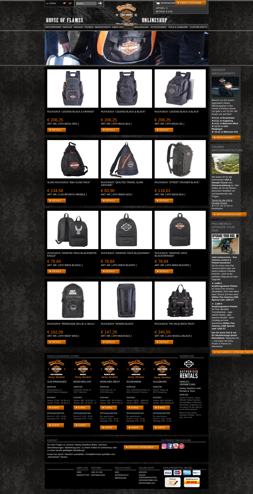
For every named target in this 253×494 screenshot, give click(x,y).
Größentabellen (148, 480)
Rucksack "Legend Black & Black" (123, 111)
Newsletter (83, 475)
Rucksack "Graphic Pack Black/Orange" (171, 254)
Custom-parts (198, 27)
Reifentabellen (147, 483)
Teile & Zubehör (178, 27)
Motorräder (53, 27)
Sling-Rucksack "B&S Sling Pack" (68, 182)
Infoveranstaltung (229, 214)
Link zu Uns (97, 472)
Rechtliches (123, 468)
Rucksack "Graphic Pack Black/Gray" (125, 253)
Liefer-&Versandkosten (148, 476)
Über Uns (82, 468)
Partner (96, 468)
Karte (55, 425)
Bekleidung (141, 27)
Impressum (120, 478)
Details (56, 130)
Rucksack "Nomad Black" (117, 323)
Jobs (79, 472)
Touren (88, 27)
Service (67, 27)
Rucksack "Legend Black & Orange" (70, 111)
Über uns (117, 27)
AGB (117, 472)
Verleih (78, 27)
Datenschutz (122, 475)
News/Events (103, 27)
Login (52, 3)
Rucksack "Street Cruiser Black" (177, 182)
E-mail (55, 407)
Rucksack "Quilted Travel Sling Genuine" (122, 183)
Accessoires (158, 27)
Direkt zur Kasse (190, 3)
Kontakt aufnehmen (141, 447)
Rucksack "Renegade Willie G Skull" (71, 323)
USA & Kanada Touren (221, 181)
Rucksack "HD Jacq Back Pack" (175, 323)
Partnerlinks (98, 475)
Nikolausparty (226, 137)
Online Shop (146, 468)
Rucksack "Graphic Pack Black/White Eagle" (72, 254)
